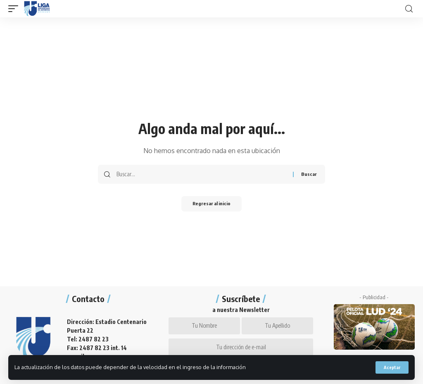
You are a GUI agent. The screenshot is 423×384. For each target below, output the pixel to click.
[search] (409, 8)
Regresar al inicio (211, 204)
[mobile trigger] (15, 8)
